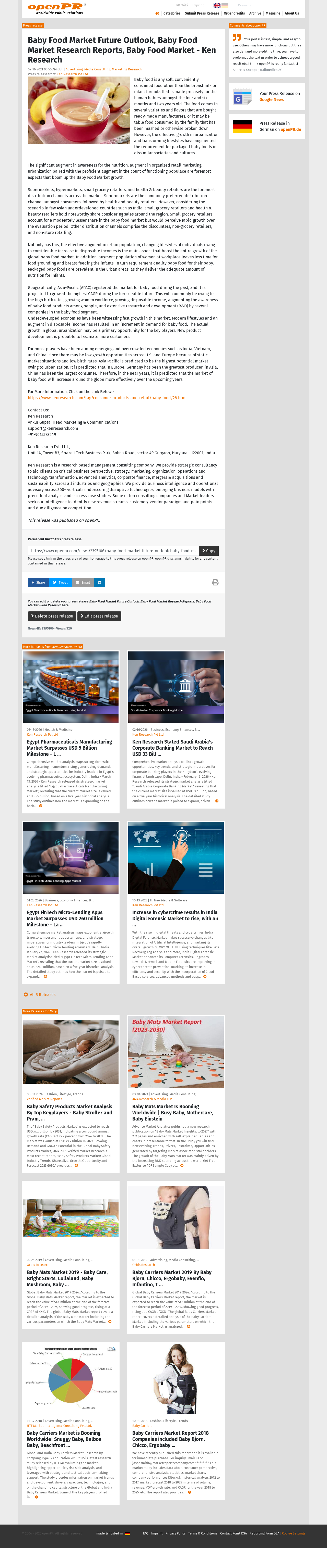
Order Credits (234, 13)
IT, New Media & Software (168, 900)
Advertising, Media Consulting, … (175, 1094)
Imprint (198, 5)
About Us (292, 13)
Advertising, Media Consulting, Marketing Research (104, 69)
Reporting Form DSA (264, 1533)
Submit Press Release (202, 13)
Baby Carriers (142, 1426)
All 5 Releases (38, 994)
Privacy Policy (175, 1533)
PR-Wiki (182, 5)
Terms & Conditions (202, 1533)
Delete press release (52, 616)
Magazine (273, 13)
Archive (255, 13)
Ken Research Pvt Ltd (72, 74)
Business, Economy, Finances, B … (175, 730)
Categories (172, 13)
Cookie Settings (293, 1533)
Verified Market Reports (44, 1099)
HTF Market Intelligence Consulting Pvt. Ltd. (59, 1426)
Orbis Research (38, 1265)
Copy (208, 550)
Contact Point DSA (233, 1533)
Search (288, 5)
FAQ (145, 1533)
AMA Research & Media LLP (152, 1099)
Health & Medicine (59, 730)
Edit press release (99, 616)
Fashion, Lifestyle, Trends (64, 1094)
